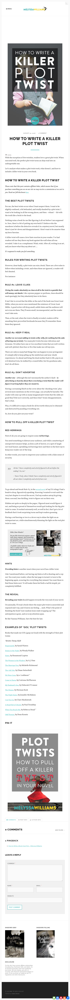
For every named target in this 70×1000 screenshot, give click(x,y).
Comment (11, 865)
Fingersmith (10, 646)
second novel (41, 490)
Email (39, 887)
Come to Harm (11, 681)
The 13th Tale (10, 671)
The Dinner (9, 691)
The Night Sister (11, 696)
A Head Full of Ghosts (14, 705)
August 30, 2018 (29, 134)
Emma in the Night (12, 651)
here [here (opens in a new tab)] (27, 193)
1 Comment (43, 134)
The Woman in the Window (16, 661)
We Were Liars (11, 676)
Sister (7, 656)
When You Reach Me (13, 710)
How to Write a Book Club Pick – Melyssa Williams (27, 848)
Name (9, 887)
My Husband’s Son (12, 686)
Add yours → (60, 832)
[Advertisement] (35, 30)
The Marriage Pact (12, 666)
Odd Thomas (10, 715)
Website (10, 897)
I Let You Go (10, 701)
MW (11, 993)
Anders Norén (16, 995)
